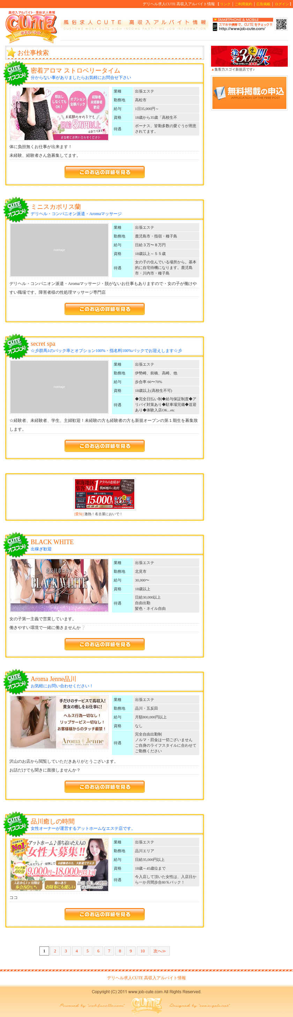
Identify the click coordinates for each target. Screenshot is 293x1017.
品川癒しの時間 (53, 821)
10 (143, 951)
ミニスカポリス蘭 (56, 206)
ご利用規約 (243, 4)
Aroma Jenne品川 (53, 678)
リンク (225, 4)
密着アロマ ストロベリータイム (75, 70)
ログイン (282, 4)
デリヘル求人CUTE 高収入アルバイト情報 (146, 977)
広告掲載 (263, 4)
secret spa (43, 343)
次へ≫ (159, 951)
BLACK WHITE (52, 542)
